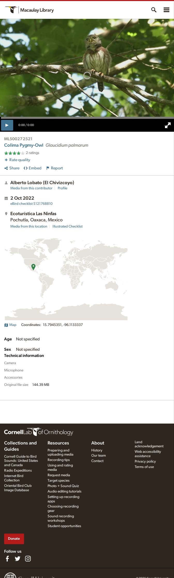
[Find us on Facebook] (7, 559)
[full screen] (168, 125)
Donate (14, 539)
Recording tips (59, 460)
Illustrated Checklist (67, 226)
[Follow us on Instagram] (28, 559)
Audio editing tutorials (64, 491)
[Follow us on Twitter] (17, 559)
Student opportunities (64, 526)
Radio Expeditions (18, 470)
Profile (62, 188)
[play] (7, 125)
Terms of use (144, 467)
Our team (98, 455)
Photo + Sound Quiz (63, 486)
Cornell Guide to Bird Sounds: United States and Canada (21, 461)
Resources (58, 443)
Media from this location (28, 226)
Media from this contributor (31, 188)
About (97, 443)
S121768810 (31, 204)
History (96, 450)
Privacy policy (145, 461)
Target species (59, 480)
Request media (59, 475)
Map (10, 325)
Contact (97, 461)
